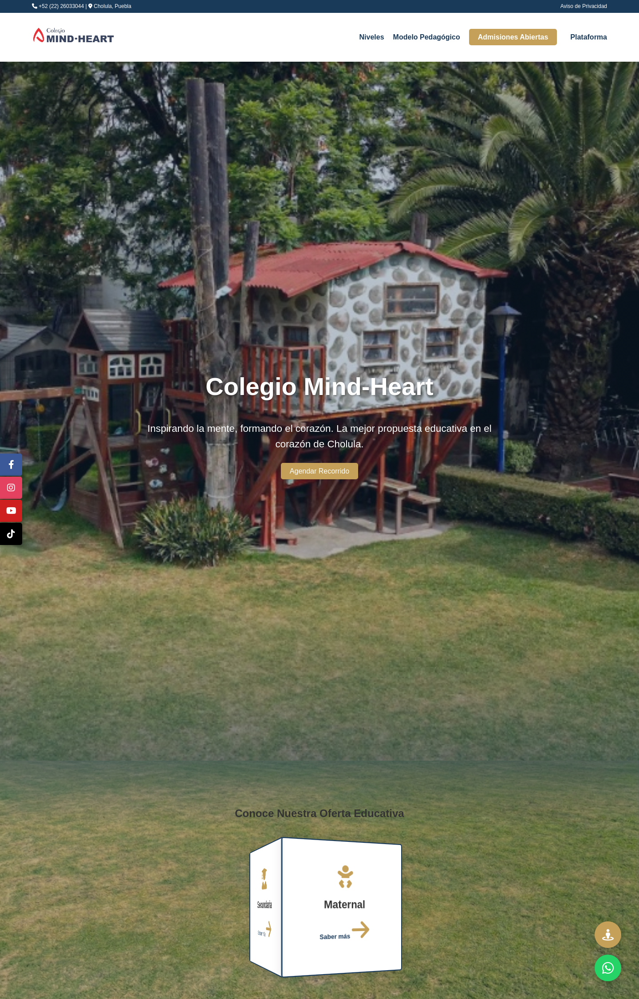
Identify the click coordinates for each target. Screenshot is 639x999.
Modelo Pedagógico (426, 37)
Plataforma (588, 37)
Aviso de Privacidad (583, 6)
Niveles (371, 37)
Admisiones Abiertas (513, 37)
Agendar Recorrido (319, 471)
